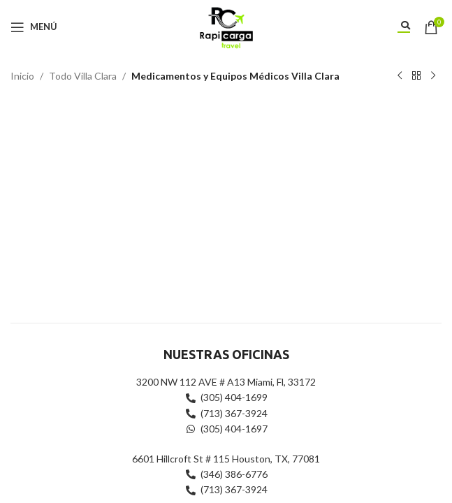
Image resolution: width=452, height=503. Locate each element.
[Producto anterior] (399, 76)
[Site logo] (225, 25)
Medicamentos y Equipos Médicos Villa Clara (235, 76)
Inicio (22, 76)
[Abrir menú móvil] (33, 27)
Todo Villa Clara (83, 76)
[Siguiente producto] (433, 76)
